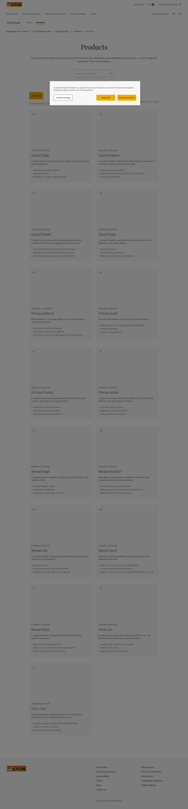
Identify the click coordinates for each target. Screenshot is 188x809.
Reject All (106, 98)
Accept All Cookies (127, 98)
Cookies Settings (63, 98)
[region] (95, 93)
